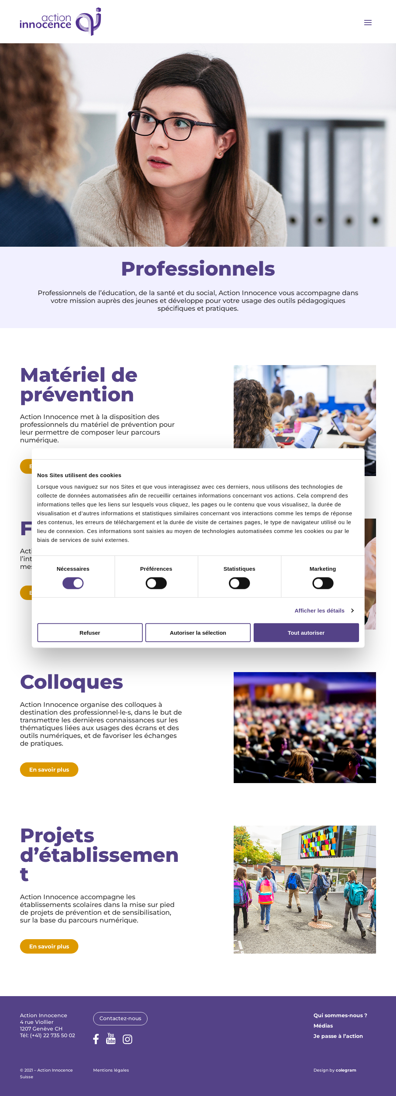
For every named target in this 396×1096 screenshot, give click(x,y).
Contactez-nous (120, 1018)
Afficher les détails (320, 610)
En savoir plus (49, 769)
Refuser (89, 633)
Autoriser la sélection (198, 633)
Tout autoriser (306, 633)
